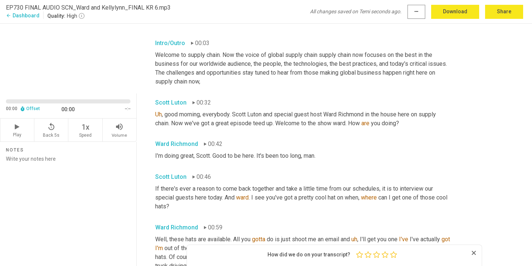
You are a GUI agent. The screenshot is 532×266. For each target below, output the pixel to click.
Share (504, 11)
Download (455, 11)
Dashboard (23, 15)
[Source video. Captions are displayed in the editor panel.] (68, 58)
